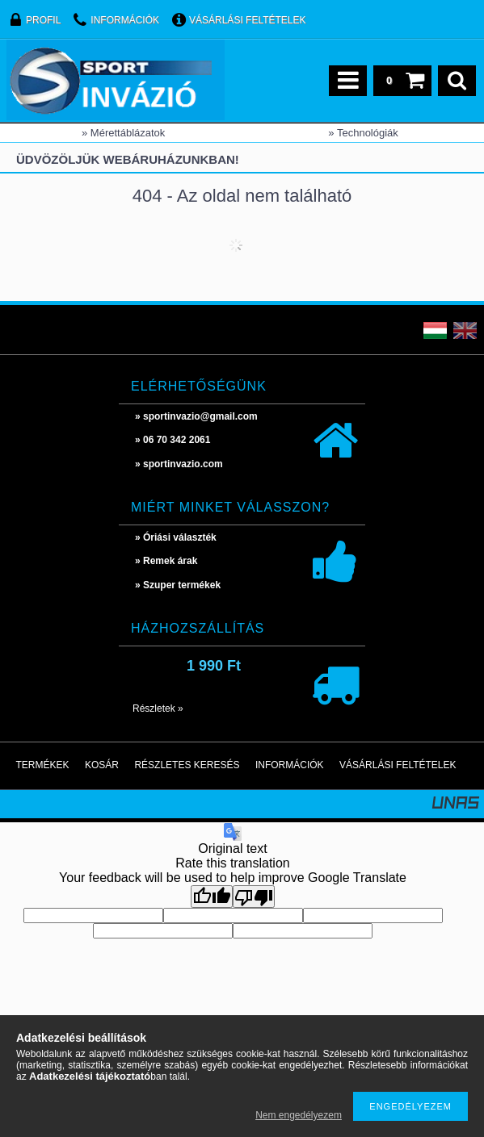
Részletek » (158, 708)
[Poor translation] (254, 896)
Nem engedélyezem (298, 1115)
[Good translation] (212, 896)
